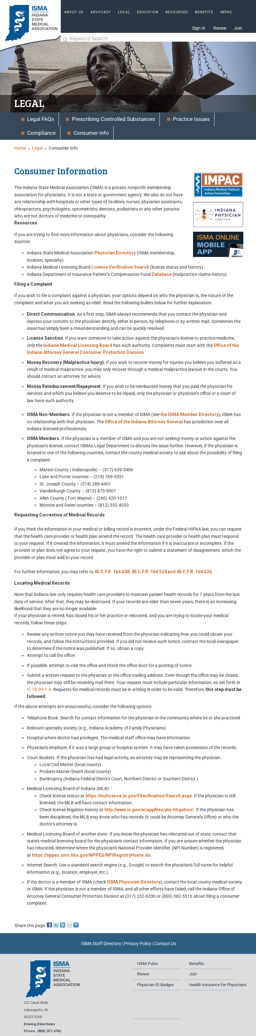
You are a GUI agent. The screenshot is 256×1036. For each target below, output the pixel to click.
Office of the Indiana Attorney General (144, 421)
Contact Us (165, 943)
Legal (37, 148)
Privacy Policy (137, 943)
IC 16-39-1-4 (39, 689)
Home (20, 148)
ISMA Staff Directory (101, 943)
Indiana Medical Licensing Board (77, 345)
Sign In (198, 28)
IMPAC (226, 12)
